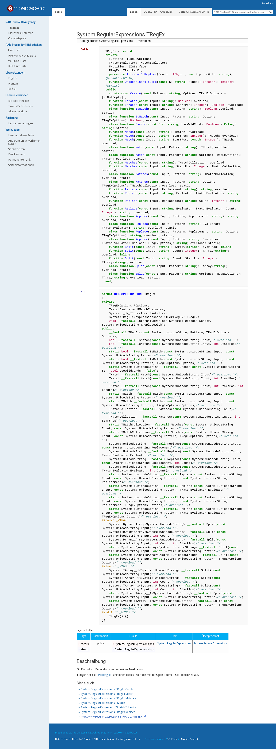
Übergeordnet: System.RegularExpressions (106, 41)
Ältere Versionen (18, 111)
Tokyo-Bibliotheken (20, 106)
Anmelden (267, 3)
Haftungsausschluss (128, 739)
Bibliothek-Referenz (20, 33)
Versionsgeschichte (194, 11)
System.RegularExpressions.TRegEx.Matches (108, 698)
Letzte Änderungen (20, 123)
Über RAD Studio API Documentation (93, 739)
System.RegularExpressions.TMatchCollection (109, 707)
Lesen (134, 11)
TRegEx (81, 675)
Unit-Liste (14, 50)
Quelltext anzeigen (158, 11)
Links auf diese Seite (21, 135)
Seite (58, 11)
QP (168, 739)
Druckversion (16, 154)
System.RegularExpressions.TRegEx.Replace (108, 712)
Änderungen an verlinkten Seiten (24, 142)
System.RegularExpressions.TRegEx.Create (107, 689)
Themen (13, 28)
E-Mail (174, 739)
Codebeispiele (17, 38)
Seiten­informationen (21, 165)
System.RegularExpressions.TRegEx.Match (107, 694)
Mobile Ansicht (189, 739)
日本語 (12, 88)
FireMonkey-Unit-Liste (22, 55)
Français (13, 83)
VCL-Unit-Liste (17, 61)
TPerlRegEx (103, 675)
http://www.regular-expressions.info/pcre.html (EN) (112, 716)
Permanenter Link (19, 159)
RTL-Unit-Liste (17, 66)
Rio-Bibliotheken (18, 101)
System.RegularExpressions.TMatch (103, 703)
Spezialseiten (16, 149)
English (12, 78)
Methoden (144, 41)
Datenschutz (62, 739)
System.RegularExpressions (174, 643)
